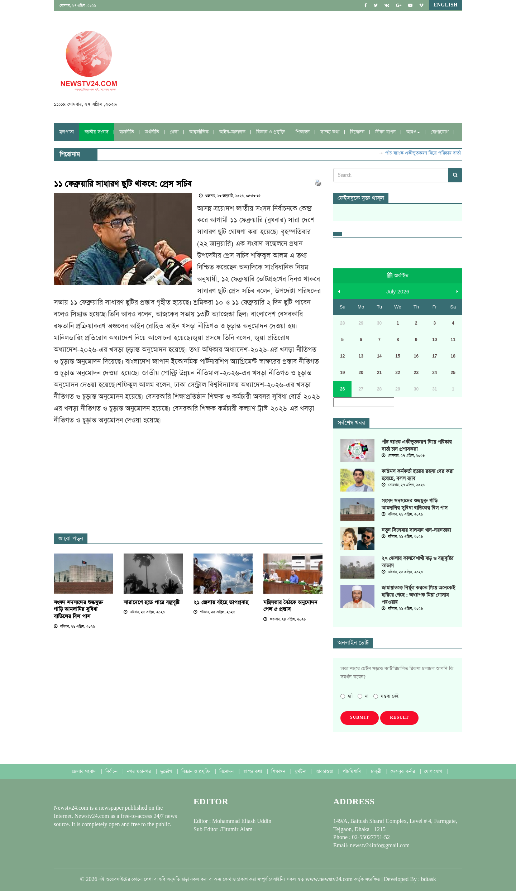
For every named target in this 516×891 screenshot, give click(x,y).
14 (379, 356)
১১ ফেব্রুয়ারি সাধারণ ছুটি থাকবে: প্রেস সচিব (122, 184)
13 (360, 356)
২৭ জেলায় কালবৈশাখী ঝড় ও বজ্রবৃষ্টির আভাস (418, 562)
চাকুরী (377, 771)
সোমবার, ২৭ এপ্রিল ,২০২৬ (77, 5)
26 (342, 389)
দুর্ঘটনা (301, 771)
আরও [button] (413, 132)
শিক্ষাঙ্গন (303, 132)
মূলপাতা (66, 132)
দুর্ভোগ (166, 771)
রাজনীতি (126, 132)
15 (397, 356)
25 (453, 372)
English (446, 5)
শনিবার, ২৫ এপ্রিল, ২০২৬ (214, 612)
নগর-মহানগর (139, 771)
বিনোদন (357, 132)
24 (434, 372)
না (363, 696)
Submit (359, 717)
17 (434, 356)
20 (360, 372)
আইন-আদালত (232, 132)
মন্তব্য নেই (386, 696)
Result (399, 717)
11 (453, 339)
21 (379, 372)
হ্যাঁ (346, 696)
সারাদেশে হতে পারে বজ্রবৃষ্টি (152, 602)
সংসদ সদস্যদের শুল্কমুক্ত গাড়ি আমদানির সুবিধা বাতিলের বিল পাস (78, 610)
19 (342, 372)
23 (416, 372)
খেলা (174, 132)
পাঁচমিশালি (353, 771)
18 (453, 356)
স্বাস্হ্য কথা (329, 132)
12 (342, 356)
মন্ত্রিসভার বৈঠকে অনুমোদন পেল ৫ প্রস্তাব (290, 606)
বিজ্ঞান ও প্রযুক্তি (270, 132)
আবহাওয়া (325, 771)
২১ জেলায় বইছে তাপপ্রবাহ (221, 602)
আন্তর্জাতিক (199, 132)
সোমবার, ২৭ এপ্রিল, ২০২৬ (403, 455)
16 (416, 356)
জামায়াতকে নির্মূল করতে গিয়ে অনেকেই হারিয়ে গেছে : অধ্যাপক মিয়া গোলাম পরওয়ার (418, 595)
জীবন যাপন (385, 132)
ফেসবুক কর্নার (403, 771)
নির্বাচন (112, 771)
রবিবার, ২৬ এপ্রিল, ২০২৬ (74, 626)
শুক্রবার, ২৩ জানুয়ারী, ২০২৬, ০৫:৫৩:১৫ (230, 195)
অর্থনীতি (152, 132)
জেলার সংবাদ (84, 771)
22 (397, 372)
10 (434, 339)
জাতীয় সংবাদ (97, 132)
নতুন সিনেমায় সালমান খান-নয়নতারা (416, 530)
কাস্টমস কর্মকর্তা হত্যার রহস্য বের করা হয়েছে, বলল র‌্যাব (417, 475)
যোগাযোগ (440, 132)
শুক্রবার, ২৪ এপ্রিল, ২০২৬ (284, 619)
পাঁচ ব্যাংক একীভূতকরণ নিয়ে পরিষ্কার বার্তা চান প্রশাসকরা (439, 153)
